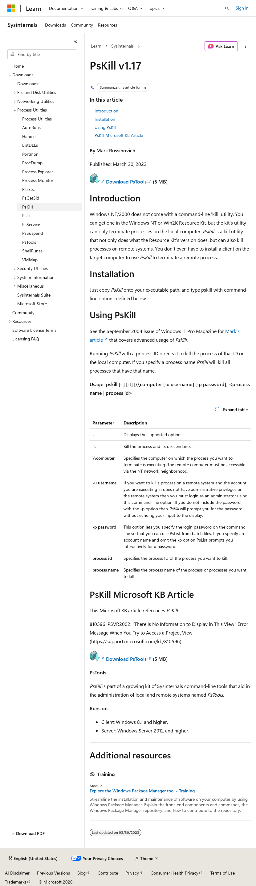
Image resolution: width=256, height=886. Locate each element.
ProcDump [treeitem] (32, 163)
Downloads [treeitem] (27, 83)
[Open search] (227, 8)
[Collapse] (75, 41)
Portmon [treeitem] (30, 154)
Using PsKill (105, 127)
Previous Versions (53, 873)
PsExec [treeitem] (28, 189)
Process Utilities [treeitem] (37, 119)
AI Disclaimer (17, 873)
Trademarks (15, 882)
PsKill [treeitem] (27, 207)
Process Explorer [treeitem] (37, 172)
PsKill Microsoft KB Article (119, 135)
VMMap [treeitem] (30, 260)
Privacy (132, 873)
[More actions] (245, 46)
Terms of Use (222, 873)
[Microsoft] (11, 8)
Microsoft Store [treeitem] (32, 303)
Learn (96, 46)
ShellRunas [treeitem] (32, 251)
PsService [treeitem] (31, 224)
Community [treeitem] (23, 312)
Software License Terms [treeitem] (34, 330)
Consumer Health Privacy (174, 873)
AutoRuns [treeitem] (31, 127)
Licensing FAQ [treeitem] (25, 339)
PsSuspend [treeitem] (32, 233)
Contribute (108, 873)
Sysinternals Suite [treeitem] (34, 295)
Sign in (242, 8)
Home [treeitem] (18, 66)
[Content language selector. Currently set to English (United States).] (33, 858)
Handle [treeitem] (28, 136)
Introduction (106, 111)
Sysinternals (122, 46)
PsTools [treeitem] (29, 242)
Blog (81, 873)
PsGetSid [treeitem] (30, 198)
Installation (105, 119)
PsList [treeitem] (27, 215)
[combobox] (42, 54)
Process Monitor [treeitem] (37, 180)
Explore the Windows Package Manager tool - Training (142, 791)
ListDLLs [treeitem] (30, 145)
